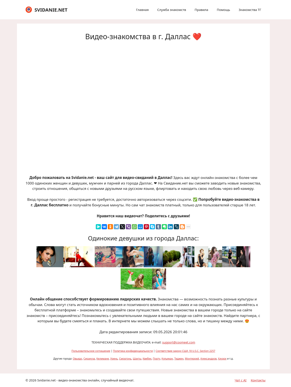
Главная (142, 10)
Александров (208, 358)
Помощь (223, 10)
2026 (32, 380)
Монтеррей (192, 358)
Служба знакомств (171, 10)
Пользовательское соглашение (91, 351)
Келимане (102, 358)
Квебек (147, 358)
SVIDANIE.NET (51, 9)
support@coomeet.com (178, 342)
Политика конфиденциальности (133, 351)
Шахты (137, 358)
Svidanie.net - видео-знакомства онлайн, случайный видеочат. (85, 380)
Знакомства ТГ (250, 10)
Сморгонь (125, 358)
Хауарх (222, 358)
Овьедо (77, 358)
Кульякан (167, 358)
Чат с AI (240, 380)
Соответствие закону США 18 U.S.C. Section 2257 (185, 351)
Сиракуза (89, 358)
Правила (201, 10)
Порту (156, 358)
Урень (114, 358)
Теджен (178, 358)
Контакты (258, 380)
